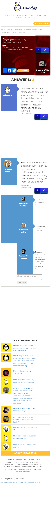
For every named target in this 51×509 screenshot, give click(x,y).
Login (19, 18)
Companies (18, 29)
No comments (26, 114)
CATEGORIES (23, 15)
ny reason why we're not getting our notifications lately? (24, 419)
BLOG (33, 15)
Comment (22, 282)
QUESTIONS (9, 15)
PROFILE (43, 15)
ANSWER (23, 71)
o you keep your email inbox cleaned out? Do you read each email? (24, 348)
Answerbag (20, 32)
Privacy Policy (34, 482)
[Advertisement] (25, 139)
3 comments (26, 188)
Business (5, 29)
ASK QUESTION (41, 23)
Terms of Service (19, 482)
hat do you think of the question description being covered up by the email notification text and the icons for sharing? (24, 361)
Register (28, 18)
